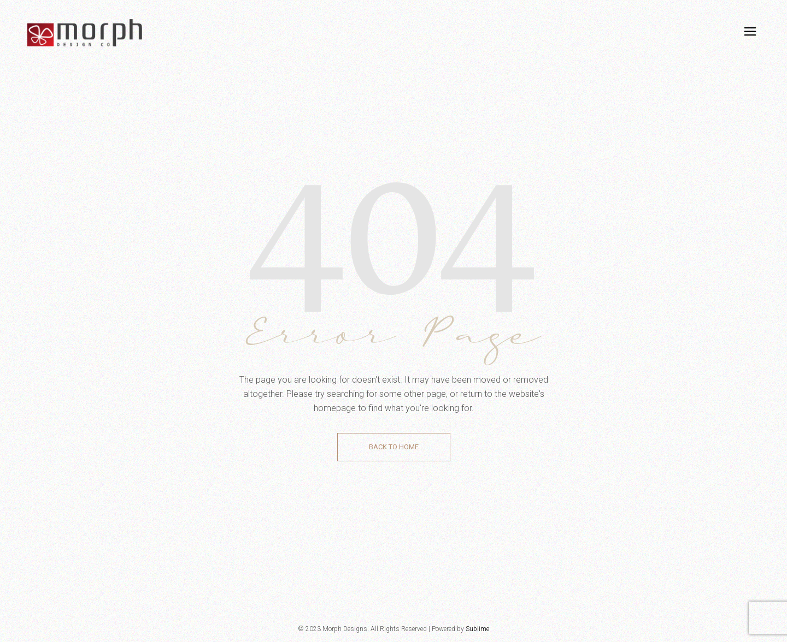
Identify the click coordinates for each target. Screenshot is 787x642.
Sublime (477, 629)
